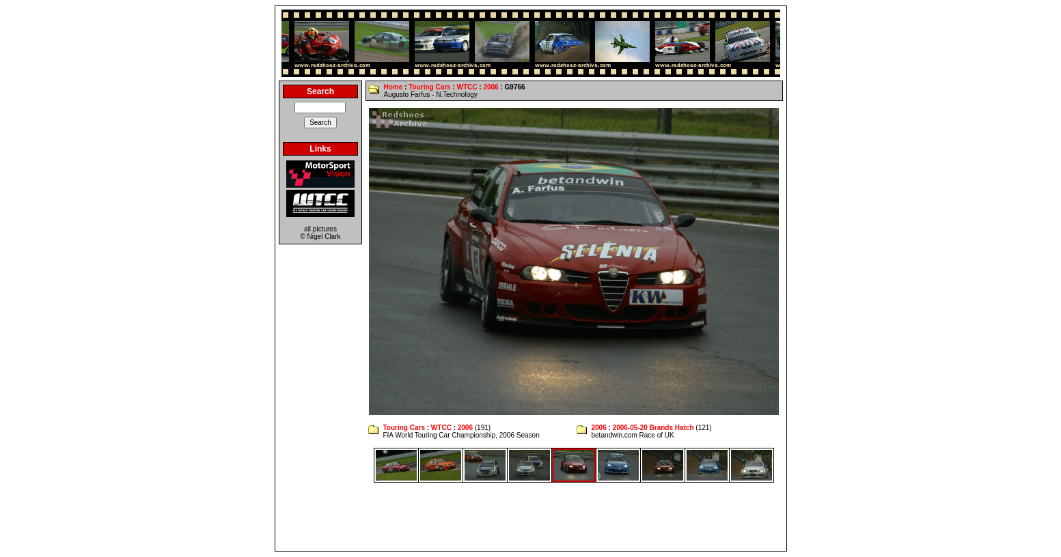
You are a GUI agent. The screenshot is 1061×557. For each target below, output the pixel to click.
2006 (490, 87)
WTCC (467, 87)
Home (392, 87)
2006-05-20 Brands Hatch (653, 427)
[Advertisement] (531, 516)
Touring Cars (429, 87)
